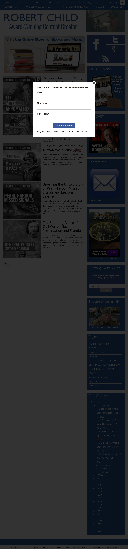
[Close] (94, 83)
